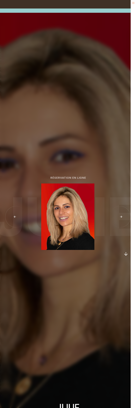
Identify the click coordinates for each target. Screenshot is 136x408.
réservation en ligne (70, 177)
